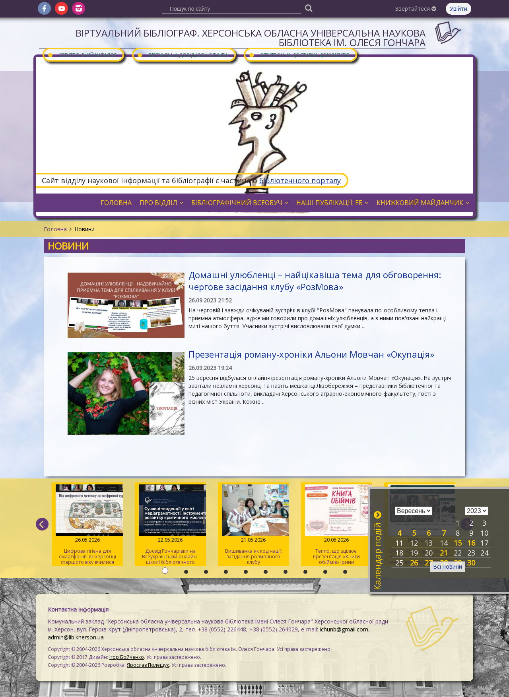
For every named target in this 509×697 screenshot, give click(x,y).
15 (458, 543)
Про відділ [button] (161, 202)
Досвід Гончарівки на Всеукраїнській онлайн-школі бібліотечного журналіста (170, 525)
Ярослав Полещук (148, 665)
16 (471, 543)
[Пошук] (309, 8)
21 (444, 553)
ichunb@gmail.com (344, 629)
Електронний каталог (82, 55)
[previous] (42, 524)
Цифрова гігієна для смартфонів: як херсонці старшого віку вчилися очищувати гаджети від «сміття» (87, 525)
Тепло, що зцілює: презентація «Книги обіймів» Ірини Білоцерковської (336, 525)
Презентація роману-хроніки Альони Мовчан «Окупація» (311, 354)
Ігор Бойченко (126, 657)
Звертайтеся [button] (415, 8)
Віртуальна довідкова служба (182, 55)
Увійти (458, 8)
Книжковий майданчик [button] (423, 202)
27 (429, 562)
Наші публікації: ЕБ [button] (332, 202)
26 (414, 562)
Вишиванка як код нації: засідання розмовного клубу (253, 524)
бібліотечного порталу (300, 180)
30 (471, 562)
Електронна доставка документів (299, 55)
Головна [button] (116, 202)
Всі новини (447, 566)
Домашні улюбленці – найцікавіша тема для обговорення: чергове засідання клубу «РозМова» (314, 280)
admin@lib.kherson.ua (76, 637)
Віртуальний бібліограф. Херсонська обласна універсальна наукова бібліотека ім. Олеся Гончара (250, 37)
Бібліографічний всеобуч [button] (239, 202)
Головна (55, 229)
